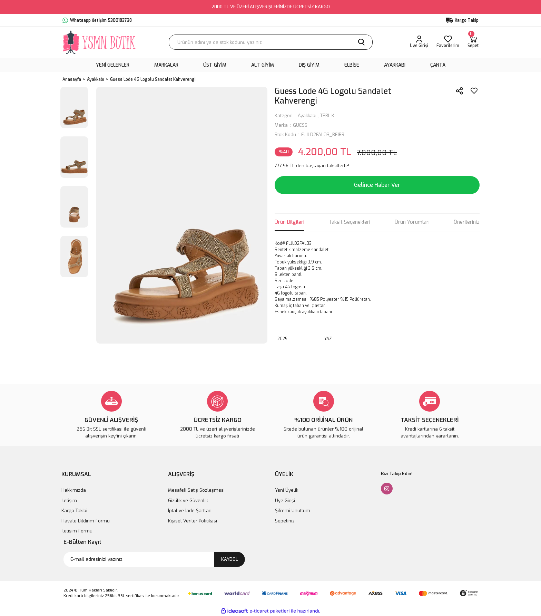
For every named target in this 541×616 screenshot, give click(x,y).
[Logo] (99, 42)
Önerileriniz (467, 222)
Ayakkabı (307, 115)
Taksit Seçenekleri (349, 222)
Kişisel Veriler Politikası (192, 521)
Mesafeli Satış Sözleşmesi (196, 490)
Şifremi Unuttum (292, 510)
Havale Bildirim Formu (85, 521)
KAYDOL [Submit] (229, 559)
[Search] (271, 42)
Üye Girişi (285, 500)
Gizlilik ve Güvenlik (188, 500)
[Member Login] (419, 42)
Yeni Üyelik (286, 490)
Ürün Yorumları (412, 222)
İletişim (69, 500)
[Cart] (473, 42)
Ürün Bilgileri (289, 222)
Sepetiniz (285, 521)
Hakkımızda (73, 490)
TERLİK (327, 115)
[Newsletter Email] (154, 559)
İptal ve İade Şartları (190, 510)
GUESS (300, 125)
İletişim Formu (76, 531)
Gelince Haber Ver (377, 185)
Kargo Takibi (74, 510)
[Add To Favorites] (474, 91)
